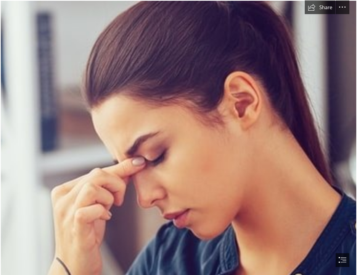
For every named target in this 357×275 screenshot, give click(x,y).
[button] (320, 7)
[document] (178, 137)
